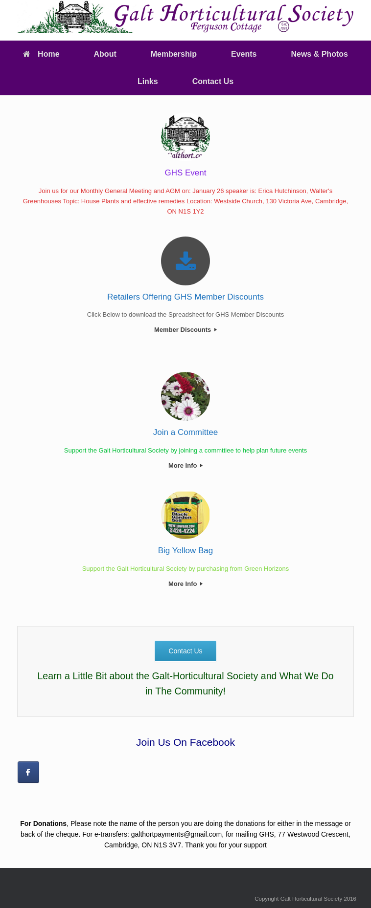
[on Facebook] (28, 772)
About (105, 54)
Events (243, 54)
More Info (185, 465)
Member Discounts (185, 329)
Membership (174, 54)
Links (148, 81)
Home (41, 54)
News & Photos (319, 54)
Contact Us (212, 81)
